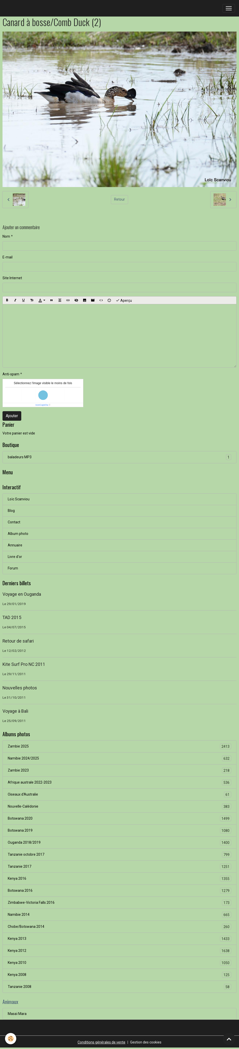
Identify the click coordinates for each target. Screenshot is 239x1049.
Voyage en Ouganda (22, 594)
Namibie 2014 (119, 915)
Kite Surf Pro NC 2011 (24, 664)
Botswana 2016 (119, 890)
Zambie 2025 (119, 746)
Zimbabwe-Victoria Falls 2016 (119, 903)
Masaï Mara (17, 1014)
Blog (11, 511)
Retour (119, 199)
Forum (13, 568)
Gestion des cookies (145, 1042)
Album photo (18, 534)
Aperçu (124, 300)
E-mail (8, 257)
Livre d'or (15, 557)
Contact (14, 522)
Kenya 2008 (119, 975)
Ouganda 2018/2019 (119, 842)
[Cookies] (10, 1038)
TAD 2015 (12, 617)
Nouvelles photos (20, 687)
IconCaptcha (42, 405)
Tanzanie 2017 (119, 866)
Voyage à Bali (15, 711)
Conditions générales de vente (101, 1042)
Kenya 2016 (119, 878)
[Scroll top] (229, 1039)
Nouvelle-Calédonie (119, 806)
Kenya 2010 (119, 963)
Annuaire (15, 545)
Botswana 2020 (119, 818)
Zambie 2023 (119, 770)
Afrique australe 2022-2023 (119, 782)
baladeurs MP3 (119, 457)
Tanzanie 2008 (119, 987)
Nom (6, 236)
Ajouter (12, 415)
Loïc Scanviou (19, 499)
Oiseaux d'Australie (119, 794)
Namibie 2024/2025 (119, 758)
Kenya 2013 (119, 939)
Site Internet (12, 278)
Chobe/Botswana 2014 (119, 927)
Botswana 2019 (119, 830)
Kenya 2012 (119, 951)
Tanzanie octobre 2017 (119, 854)
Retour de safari (18, 641)
